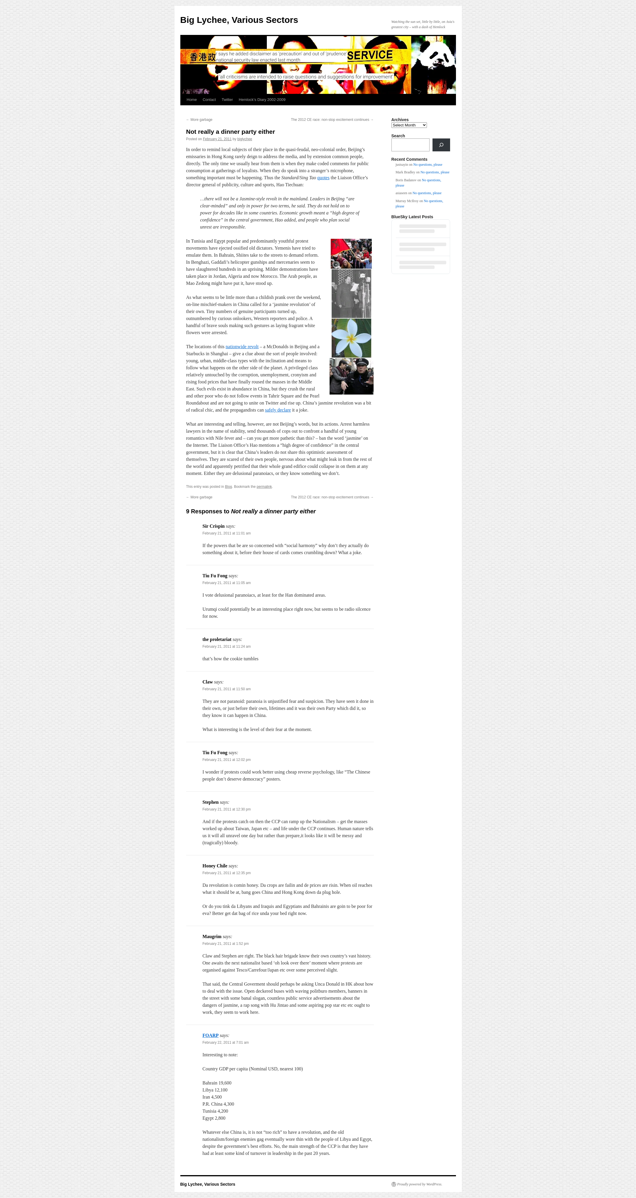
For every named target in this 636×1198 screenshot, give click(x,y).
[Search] (441, 144)
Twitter (227, 99)
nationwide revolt (242, 346)
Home (192, 99)
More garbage (199, 120)
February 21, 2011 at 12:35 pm (227, 873)
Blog (228, 487)
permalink (264, 487)
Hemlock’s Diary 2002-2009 (262, 99)
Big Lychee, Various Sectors (239, 20)
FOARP (211, 1035)
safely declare (278, 409)
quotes (323, 177)
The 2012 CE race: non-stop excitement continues (332, 120)
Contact (209, 99)
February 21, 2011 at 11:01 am (227, 533)
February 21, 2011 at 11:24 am (227, 646)
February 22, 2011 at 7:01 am (226, 1042)
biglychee (244, 139)
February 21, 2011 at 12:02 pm (227, 760)
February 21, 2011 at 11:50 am (227, 689)
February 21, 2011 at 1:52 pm (226, 944)
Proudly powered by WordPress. (419, 1184)
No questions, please (427, 165)
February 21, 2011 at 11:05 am (227, 583)
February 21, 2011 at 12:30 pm (227, 809)
